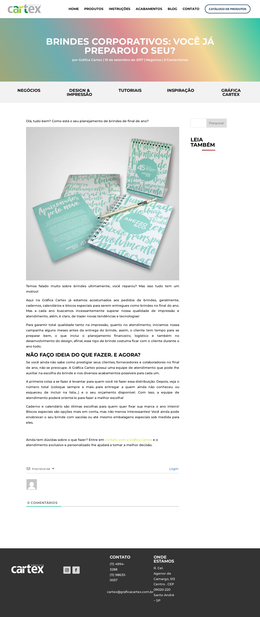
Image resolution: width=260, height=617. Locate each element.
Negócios (153, 60)
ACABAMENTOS (149, 9)
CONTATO (191, 9)
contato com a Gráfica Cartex (128, 440)
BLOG (172, 9)
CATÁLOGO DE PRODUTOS (227, 9)
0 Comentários (176, 60)
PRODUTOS (93, 9)
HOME (74, 9)
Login (173, 469)
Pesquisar (216, 123)
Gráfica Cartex (90, 60)
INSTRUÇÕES (119, 9)
